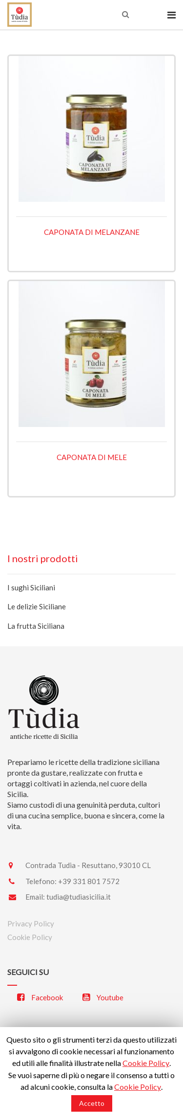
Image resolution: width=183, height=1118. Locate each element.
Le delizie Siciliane (36, 606)
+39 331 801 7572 (89, 881)
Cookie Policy (29, 937)
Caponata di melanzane (92, 232)
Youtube (102, 997)
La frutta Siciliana (35, 625)
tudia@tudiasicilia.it (78, 896)
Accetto (91, 1103)
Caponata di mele (92, 457)
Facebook (40, 997)
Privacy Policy (30, 923)
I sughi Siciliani (31, 587)
